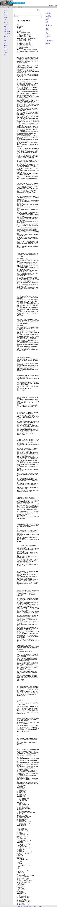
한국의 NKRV (48, 35)
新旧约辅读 (48, 43)
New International (49, 26)
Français (47, 29)
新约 (8, 7)
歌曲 (46, 45)
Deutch (47, 28)
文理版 (47, 22)
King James (48, 24)
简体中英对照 (48, 13)
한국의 (47, 33)
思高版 (47, 19)
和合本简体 (48, 12)
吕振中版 (47, 18)
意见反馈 (24, 7)
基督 (22, 32)
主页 (2, 7)
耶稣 (31, 49)
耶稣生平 (15, 7)
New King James (49, 25)
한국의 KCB (48, 36)
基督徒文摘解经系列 (49, 40)
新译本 (47, 21)
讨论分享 (35, 906)
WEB (47, 38)
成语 (48, 45)
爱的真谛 (20, 7)
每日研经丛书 (48, 41)
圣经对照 (11, 7)
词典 (50, 45)
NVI (46, 32)
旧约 (5, 7)
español (47, 30)
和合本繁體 (48, 15)
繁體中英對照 (48, 16)
